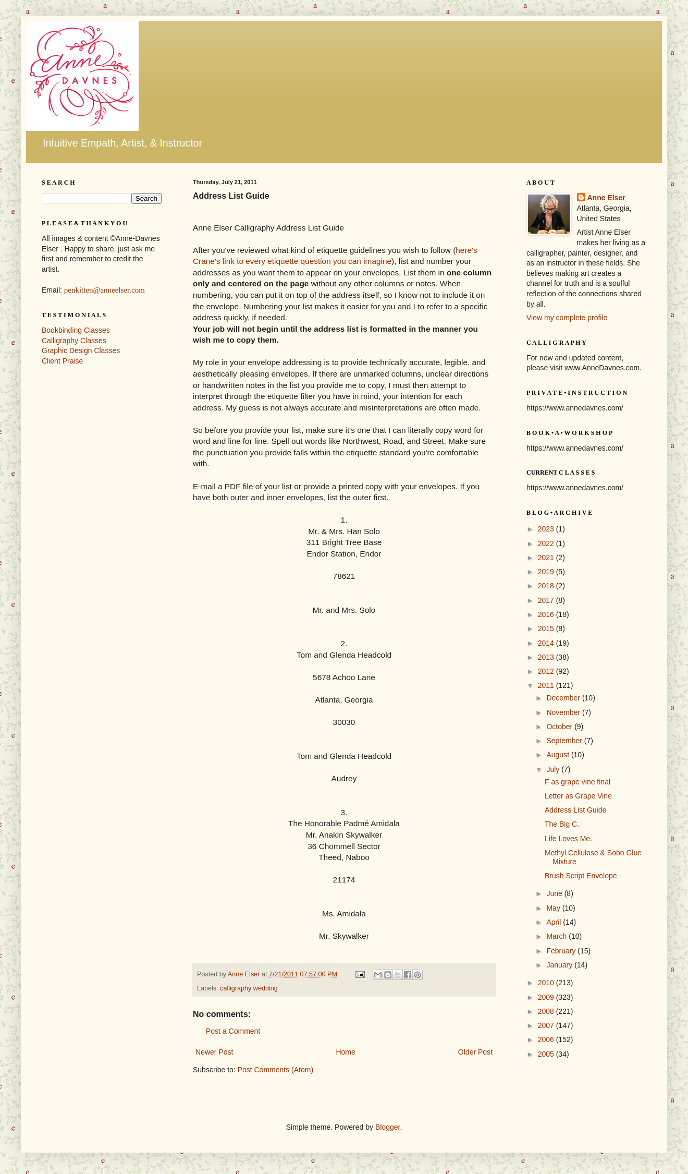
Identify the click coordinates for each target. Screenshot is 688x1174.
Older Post (475, 1052)
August (558, 755)
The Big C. (562, 824)
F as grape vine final (577, 782)
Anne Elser (606, 197)
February (562, 951)
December (564, 698)
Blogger (387, 1127)
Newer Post (214, 1052)
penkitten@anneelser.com (104, 290)
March (557, 936)
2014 (547, 643)
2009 (547, 997)
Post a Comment (233, 1031)
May (554, 908)
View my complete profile (566, 317)
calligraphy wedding (249, 988)
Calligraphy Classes (74, 340)
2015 (547, 628)
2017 (547, 600)
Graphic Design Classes (81, 350)
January (560, 965)
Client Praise (62, 361)
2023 (547, 529)
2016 (547, 614)
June (555, 893)
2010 (547, 982)
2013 (547, 657)
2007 (547, 1025)
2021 (547, 557)
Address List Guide (575, 810)
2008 (547, 1011)
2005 (547, 1054)
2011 (547, 685)
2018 (547, 586)
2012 (547, 671)
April (554, 922)
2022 (547, 543)
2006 (547, 1039)
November (564, 712)
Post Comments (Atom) (275, 1070)
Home (345, 1052)
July (553, 769)
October (560, 726)
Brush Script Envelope (581, 876)
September (565, 740)
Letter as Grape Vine (578, 796)
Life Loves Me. (568, 838)
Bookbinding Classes (76, 330)
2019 (547, 571)
